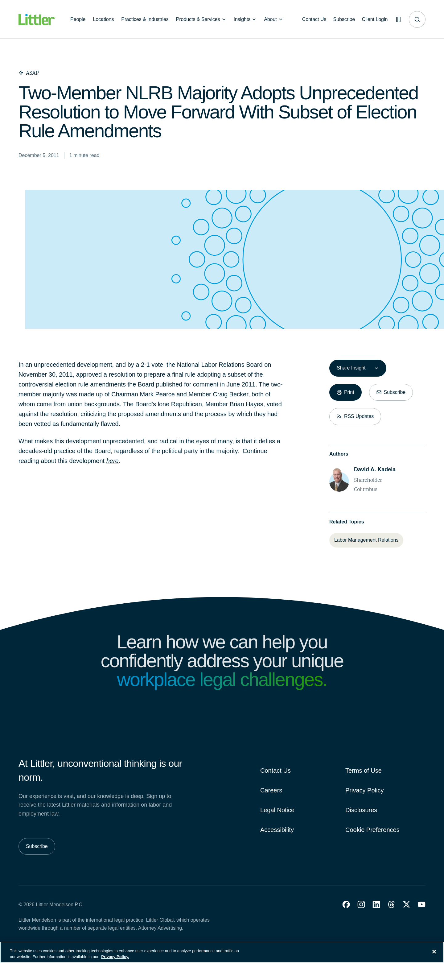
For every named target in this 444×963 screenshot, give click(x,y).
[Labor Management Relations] (366, 540)
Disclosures (361, 810)
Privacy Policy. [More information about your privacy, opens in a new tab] (115, 960)
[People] (77, 19)
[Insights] (245, 19)
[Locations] (103, 19)
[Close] (434, 955)
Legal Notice (277, 810)
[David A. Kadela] (375, 469)
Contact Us (275, 770)
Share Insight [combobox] (351, 367)
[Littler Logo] (37, 19)
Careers (271, 790)
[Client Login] (374, 19)
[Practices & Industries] (144, 19)
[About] (273, 19)
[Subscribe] (343, 19)
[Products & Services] (201, 19)
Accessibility (277, 829)
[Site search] (417, 19)
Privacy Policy (364, 790)
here (112, 460)
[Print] (345, 392)
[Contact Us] (312, 19)
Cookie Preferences (372, 829)
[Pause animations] (397, 19)
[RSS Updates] (355, 416)
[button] (346, 904)
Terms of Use (363, 770)
